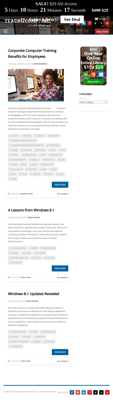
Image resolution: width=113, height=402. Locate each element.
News (28, 277)
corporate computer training (24, 140)
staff (14, 174)
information (56, 155)
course (14, 150)
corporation (54, 145)
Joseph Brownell (40, 64)
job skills (35, 160)
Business (24, 194)
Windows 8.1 (17, 262)
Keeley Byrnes (34, 217)
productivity (48, 164)
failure (34, 248)
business (27, 136)
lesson (14, 164)
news (34, 164)
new (24, 164)
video (61, 174)
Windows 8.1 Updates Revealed (33, 293)
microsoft (40, 253)
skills (54, 169)
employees (41, 150)
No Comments (62, 194)
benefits (15, 136)
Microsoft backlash (20, 258)
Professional (17, 169)
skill (44, 169)
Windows (50, 258)
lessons (27, 253)
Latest (30, 194)
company (40, 136)
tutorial (49, 174)
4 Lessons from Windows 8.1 (31, 210)
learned (15, 253)
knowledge (49, 160)
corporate (54, 136)
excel (53, 150)
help (63, 150)
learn (62, 160)
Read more (60, 184)
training (36, 174)
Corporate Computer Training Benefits (27, 145)
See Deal (72, 19)
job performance (19, 160)
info (43, 155)
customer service (19, 248)
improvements (30, 155)
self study (32, 169)
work (14, 179)
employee (27, 150)
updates (37, 258)
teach (24, 174)
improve (15, 155)
